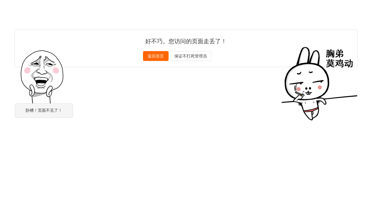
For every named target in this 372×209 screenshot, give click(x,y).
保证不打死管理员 (190, 56)
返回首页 (156, 56)
